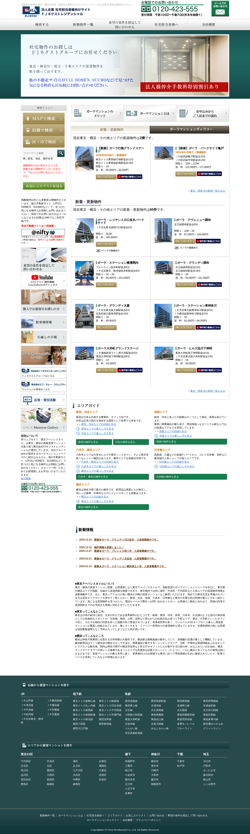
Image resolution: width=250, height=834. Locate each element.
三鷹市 (128, 765)
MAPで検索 (44, 118)
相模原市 (156, 784)
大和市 (155, 775)
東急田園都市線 (186, 714)
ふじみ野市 (209, 784)
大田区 (50, 775)
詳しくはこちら (106, 176)
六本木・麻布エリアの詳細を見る (100, 461)
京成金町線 (209, 705)
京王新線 (182, 710)
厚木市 (155, 765)
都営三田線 (79, 723)
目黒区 (102, 775)
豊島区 (24, 784)
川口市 (207, 761)
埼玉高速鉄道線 (133, 733)
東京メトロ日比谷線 (110, 705)
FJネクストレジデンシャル (56, 12)
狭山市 (207, 779)
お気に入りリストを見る (44, 186)
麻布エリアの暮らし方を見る (97, 470)
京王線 (128, 710)
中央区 (50, 761)
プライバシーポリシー (148, 820)
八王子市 (130, 788)
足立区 (76, 765)
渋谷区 (76, 775)
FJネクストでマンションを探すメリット (97, 113)
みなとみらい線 (160, 728)
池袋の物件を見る (166, 441)
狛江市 (128, 770)
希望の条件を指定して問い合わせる (125, 24)
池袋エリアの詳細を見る (173, 431)
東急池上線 (157, 719)
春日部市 (208, 775)
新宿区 (50, 779)
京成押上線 (183, 705)
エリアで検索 (44, 142)
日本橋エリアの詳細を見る (174, 461)
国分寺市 (130, 779)
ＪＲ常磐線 (53, 709)
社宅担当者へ (166, 24)
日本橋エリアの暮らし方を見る (176, 466)
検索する (41, 24)
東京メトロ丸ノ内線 (84, 705)
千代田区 (26, 761)
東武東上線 (131, 705)
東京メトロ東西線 (83, 710)
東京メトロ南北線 (83, 719)
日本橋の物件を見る (167, 476)
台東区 (102, 761)
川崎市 (155, 770)
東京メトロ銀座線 (109, 701)
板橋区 (50, 784)
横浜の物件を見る (88, 507)
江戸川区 (78, 770)
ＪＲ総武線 (27, 714)
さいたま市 (209, 770)
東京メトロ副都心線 (84, 701)
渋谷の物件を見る (125, 442)
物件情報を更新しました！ (109, 547)
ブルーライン (184, 728)
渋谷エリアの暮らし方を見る (97, 433)
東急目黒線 (209, 714)
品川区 (24, 775)
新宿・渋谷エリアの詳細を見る (98, 424)
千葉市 (181, 761)
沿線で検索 (44, 130)
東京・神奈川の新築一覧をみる (207, 190)
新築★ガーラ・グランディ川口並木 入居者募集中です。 (126, 539)
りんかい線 (131, 728)
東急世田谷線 (184, 719)
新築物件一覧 (83, 24)
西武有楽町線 (158, 701)
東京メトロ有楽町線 (84, 714)
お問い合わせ (220, 8)
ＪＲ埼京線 (27, 705)
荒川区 (24, 770)
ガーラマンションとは (70, 815)
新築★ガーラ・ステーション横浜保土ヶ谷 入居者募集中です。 (130, 566)
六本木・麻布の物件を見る (93, 476)
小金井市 (130, 775)
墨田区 (50, 770)
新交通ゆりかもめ (213, 723)
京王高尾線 (157, 710)
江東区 (102, 770)
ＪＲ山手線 (27, 700)
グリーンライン (212, 728)
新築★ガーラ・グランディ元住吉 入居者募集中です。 (125, 558)
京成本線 (156, 705)
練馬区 (76, 784)
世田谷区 (26, 779)
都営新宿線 (105, 723)
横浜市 (155, 761)
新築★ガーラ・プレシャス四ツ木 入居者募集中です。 (125, 550)
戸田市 (207, 765)
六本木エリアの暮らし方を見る (98, 466)
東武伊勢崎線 (210, 701)
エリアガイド (115, 815)
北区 (49, 765)
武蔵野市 (130, 761)
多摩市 (128, 793)
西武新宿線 (183, 701)
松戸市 (181, 765)
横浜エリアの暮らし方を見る (97, 501)
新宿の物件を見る (88, 442)
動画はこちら (129, 176)
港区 (75, 761)
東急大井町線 (132, 719)
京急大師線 (157, 723)
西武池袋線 (131, 701)
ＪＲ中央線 (27, 709)
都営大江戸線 (80, 728)
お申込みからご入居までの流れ (202, 113)
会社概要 (208, 24)
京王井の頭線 (210, 710)
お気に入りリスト (136, 815)
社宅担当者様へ (95, 815)
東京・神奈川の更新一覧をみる (207, 390)
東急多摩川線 (210, 719)
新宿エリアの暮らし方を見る (97, 428)
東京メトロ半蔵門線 (110, 714)
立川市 (128, 784)
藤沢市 (155, 779)
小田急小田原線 (133, 714)
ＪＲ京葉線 (53, 714)
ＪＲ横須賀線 (54, 700)
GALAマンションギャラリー (176, 130)
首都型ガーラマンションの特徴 (150, 113)
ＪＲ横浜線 (53, 705)
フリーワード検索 (61, 153)
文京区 (24, 765)
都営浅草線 (105, 719)
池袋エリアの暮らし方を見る (175, 435)
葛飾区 (102, 765)
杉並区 (102, 779)
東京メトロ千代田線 (110, 710)
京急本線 (130, 723)
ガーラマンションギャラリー (103, 820)
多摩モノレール (186, 723)
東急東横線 (157, 714)
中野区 (76, 779)
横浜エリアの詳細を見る (95, 496)
